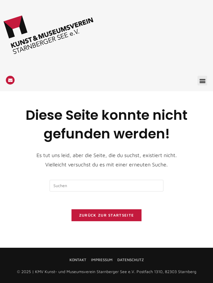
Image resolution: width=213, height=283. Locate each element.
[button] (202, 80)
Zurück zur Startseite (106, 215)
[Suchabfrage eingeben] (106, 185)
